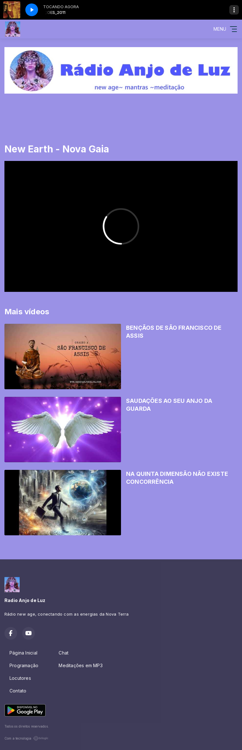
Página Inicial (23, 652)
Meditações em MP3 (81, 665)
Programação (24, 665)
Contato (18, 690)
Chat (63, 652)
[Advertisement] (121, 112)
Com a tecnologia (26, 738)
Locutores (20, 678)
